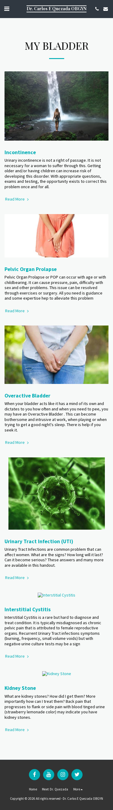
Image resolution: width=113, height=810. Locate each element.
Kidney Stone (20, 677)
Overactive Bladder (27, 395)
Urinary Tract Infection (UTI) (39, 541)
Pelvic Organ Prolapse (31, 269)
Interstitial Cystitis (28, 604)
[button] (7, 8)
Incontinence (20, 152)
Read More (17, 199)
